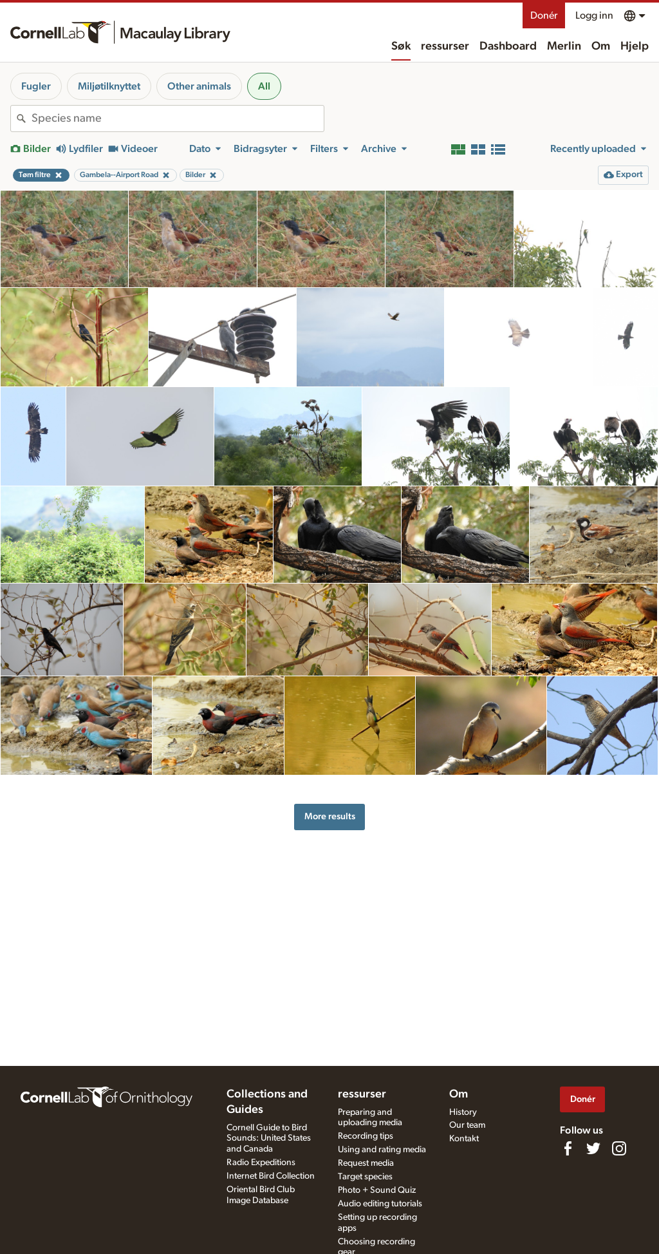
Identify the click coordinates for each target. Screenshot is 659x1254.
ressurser (445, 46)
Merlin (564, 46)
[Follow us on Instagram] (619, 1148)
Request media (366, 1163)
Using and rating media (382, 1149)
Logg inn (594, 15)
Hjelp (634, 46)
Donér (543, 15)
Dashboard (508, 46)
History (463, 1112)
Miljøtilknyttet (109, 86)
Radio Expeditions (261, 1162)
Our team (467, 1125)
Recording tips (365, 1136)
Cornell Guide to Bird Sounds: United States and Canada (269, 1138)
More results (329, 816)
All (264, 86)
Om (600, 46)
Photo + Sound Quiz (377, 1190)
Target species (365, 1176)
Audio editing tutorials (380, 1203)
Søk (401, 46)
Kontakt (464, 1138)
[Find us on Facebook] (567, 1148)
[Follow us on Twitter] (593, 1148)
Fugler (36, 86)
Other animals (199, 86)
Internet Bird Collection (271, 1176)
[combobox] (178, 118)
